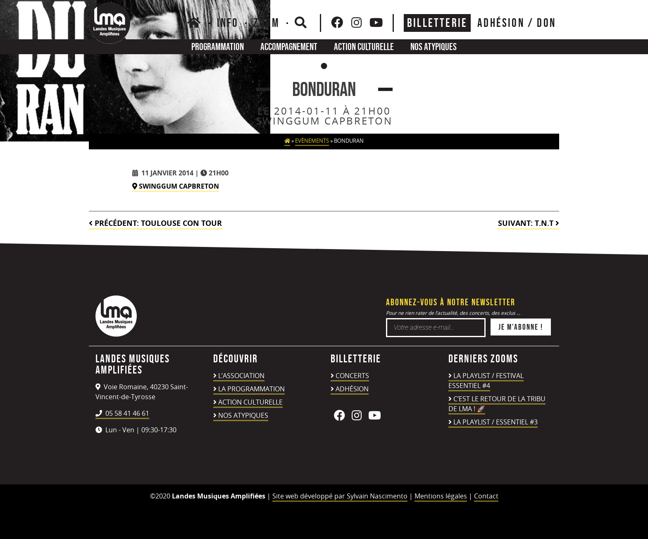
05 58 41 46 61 (122, 413)
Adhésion (352, 388)
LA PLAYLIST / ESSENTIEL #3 (495, 421)
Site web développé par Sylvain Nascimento (339, 496)
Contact (486, 496)
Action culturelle (364, 46)
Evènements (312, 140)
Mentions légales (441, 496)
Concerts (352, 375)
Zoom (266, 22)
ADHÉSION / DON (516, 22)
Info (228, 22)
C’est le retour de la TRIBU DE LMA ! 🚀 (497, 403)
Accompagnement (288, 46)
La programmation (251, 388)
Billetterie (437, 22)
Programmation (217, 46)
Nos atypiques (433, 46)
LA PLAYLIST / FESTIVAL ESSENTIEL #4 (486, 380)
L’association (241, 375)
